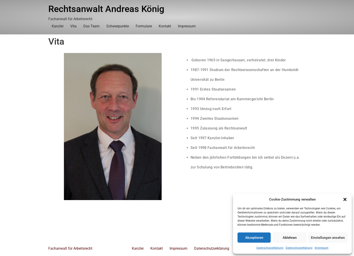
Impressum (321, 247)
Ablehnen (290, 238)
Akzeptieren (254, 238)
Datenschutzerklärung (269, 247)
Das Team (91, 26)
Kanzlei (57, 26)
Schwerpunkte (117, 26)
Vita (73, 26)
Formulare (144, 26)
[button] (345, 199)
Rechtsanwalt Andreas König (106, 9)
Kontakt (165, 26)
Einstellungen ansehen (328, 238)
